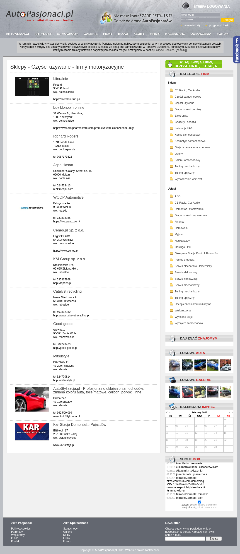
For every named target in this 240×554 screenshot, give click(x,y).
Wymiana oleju (184, 316)
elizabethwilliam (186, 467)
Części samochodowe (188, 96)
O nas (14, 538)
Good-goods (63, 324)
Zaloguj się (187, 504)
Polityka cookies (21, 528)
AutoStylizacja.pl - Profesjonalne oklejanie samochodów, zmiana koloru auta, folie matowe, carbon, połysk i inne (98, 390)
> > (231, 412)
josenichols (183, 474)
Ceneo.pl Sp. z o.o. (68, 230)
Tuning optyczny (184, 172)
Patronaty (17, 531)
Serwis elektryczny (186, 272)
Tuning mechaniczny (187, 166)
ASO (177, 196)
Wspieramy (18, 535)
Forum (67, 541)
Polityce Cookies (164, 50)
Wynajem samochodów (189, 323)
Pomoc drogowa (184, 259)
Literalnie (60, 79)
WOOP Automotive (68, 197)
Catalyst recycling (67, 291)
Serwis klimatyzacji (186, 278)
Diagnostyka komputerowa (191, 215)
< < (168, 412)
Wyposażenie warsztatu (189, 179)
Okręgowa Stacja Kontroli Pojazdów (196, 253)
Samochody (70, 528)
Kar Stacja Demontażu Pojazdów (79, 424)
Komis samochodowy (187, 134)
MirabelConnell (186, 477)
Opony (179, 153)
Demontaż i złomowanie (189, 209)
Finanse (179, 221)
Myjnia (179, 234)
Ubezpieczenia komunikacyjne (193, 304)
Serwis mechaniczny (187, 285)
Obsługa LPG (183, 247)
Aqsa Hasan (63, 165)
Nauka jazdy (182, 240)
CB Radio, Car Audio (187, 90)
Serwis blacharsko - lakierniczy (193, 266)
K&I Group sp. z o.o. (69, 259)
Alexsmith (182, 470)
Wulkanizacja (183, 310)
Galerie (67, 531)
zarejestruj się (192, 25)
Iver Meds (182, 463)
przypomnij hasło (219, 25)
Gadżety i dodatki (185, 122)
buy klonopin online (68, 107)
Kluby (66, 535)
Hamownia (181, 228)
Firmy (66, 538)
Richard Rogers (65, 136)
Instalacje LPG (183, 128)
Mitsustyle (61, 356)
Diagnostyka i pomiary (188, 109)
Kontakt (15, 541)
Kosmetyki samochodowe (190, 141)
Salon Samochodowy (187, 160)
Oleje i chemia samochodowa (192, 147)
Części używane (184, 103)
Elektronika (181, 115)
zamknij (181, 50)
